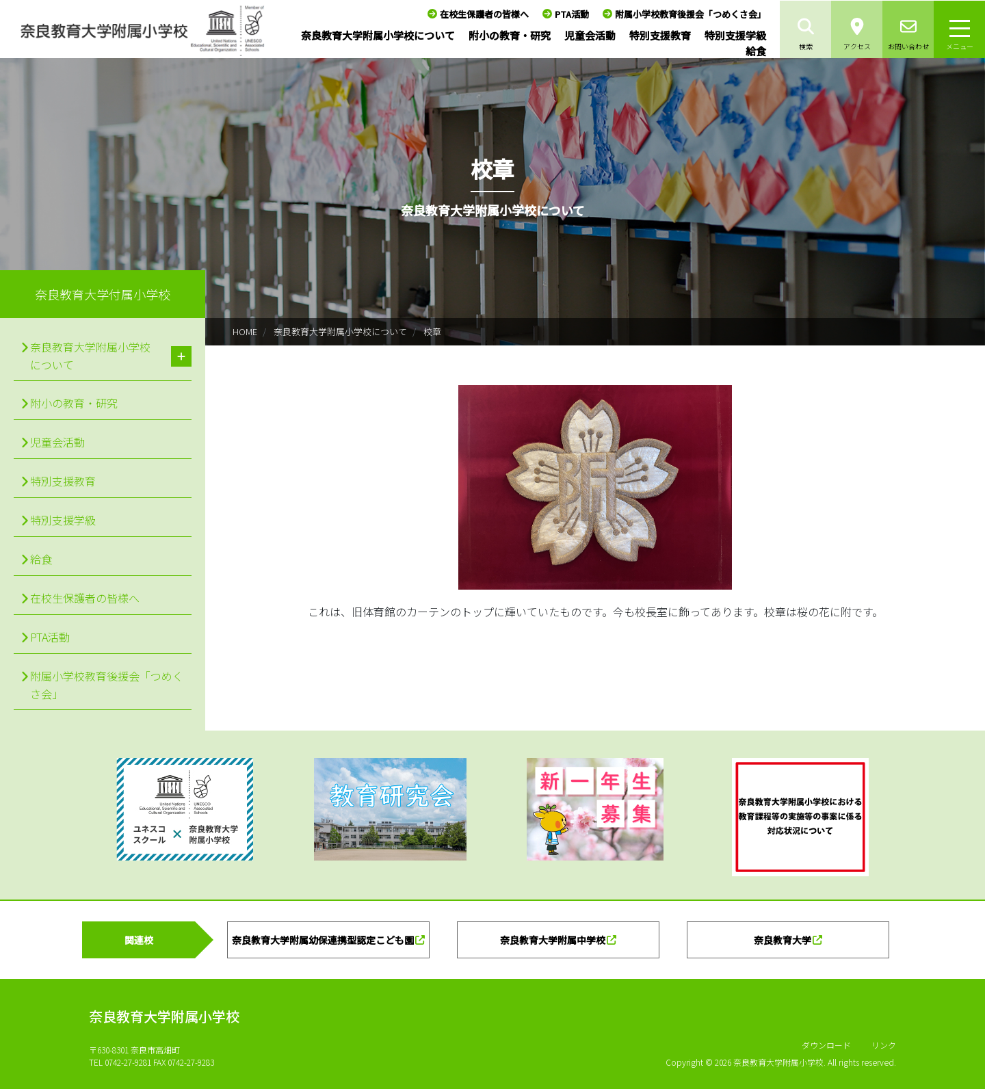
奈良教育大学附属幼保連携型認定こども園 (323, 940)
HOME (245, 331)
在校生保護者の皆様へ (484, 14)
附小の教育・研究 (510, 35)
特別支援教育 (660, 35)
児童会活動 (590, 35)
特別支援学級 (735, 35)
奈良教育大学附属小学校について (378, 35)
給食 (756, 51)
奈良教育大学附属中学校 (552, 940)
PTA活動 (572, 14)
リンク (883, 1045)
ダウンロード (826, 1045)
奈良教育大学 (782, 940)
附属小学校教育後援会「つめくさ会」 (690, 14)
